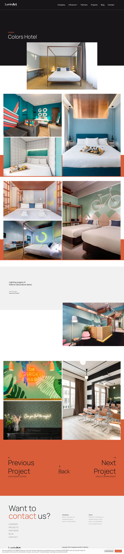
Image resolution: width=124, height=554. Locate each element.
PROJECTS (13, 527)
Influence (73, 5)
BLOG (11, 534)
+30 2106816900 (97, 521)
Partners (84, 5)
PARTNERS (13, 530)
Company (61, 5)
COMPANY (13, 524)
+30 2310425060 (70, 521)
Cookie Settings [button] (109, 551)
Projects (94, 5)
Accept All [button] (118, 551)
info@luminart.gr (97, 524)
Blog (102, 5)
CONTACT (13, 537)
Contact (111, 5)
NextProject (105, 466)
